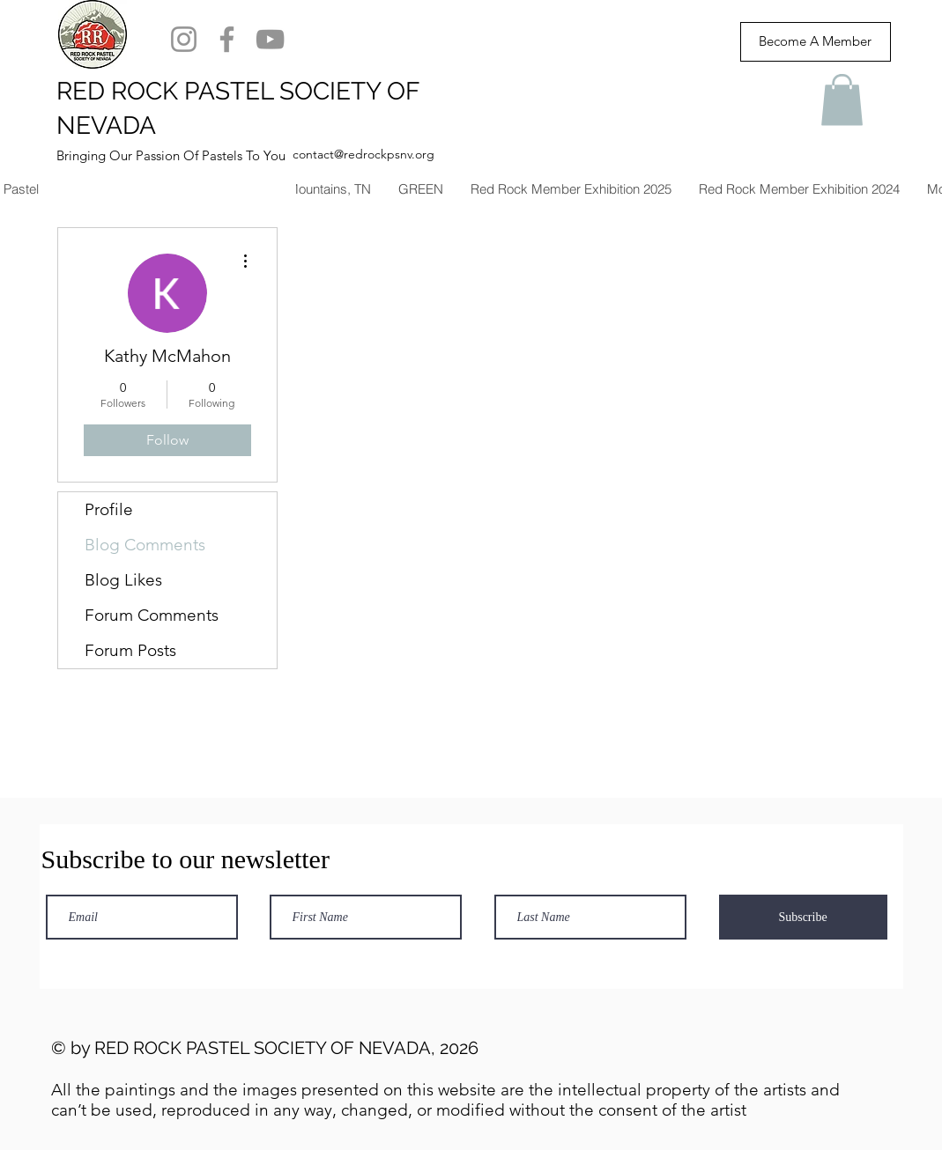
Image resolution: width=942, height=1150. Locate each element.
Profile (109, 509)
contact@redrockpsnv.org (363, 154)
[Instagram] (184, 39)
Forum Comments (152, 615)
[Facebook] (227, 39)
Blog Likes (123, 580)
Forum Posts (130, 650)
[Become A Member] (815, 42)
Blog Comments (145, 544)
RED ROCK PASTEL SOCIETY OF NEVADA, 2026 (286, 1047)
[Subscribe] (803, 917)
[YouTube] (270, 39)
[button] (842, 100)
